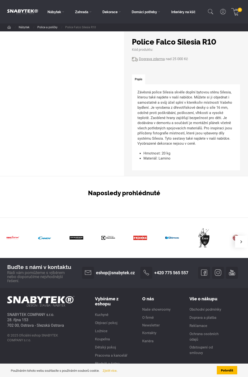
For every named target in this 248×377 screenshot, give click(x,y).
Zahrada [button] (81, 12)
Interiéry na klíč (183, 12)
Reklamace (198, 326)
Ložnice (101, 331)
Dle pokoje (44, 27)
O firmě (148, 317)
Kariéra (148, 341)
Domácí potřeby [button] (144, 12)
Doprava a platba (202, 317)
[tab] (138, 79)
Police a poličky (94, 27)
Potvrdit (227, 370)
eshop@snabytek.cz (108, 273)
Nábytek (24, 27)
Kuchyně (101, 315)
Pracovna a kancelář (111, 355)
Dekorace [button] (110, 12)
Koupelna (102, 339)
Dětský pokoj (105, 347)
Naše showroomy (156, 309)
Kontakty (149, 333)
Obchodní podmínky (205, 309)
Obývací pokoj (67, 27)
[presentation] (241, 242)
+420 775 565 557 (164, 273)
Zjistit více (110, 370)
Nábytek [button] (54, 12)
